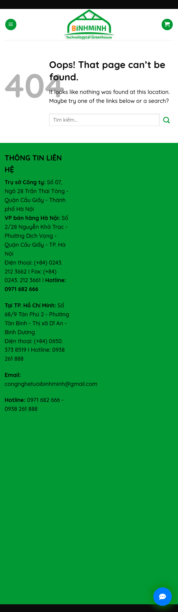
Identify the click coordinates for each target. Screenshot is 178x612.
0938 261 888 (21, 408)
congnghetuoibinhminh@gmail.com (51, 383)
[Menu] (10, 24)
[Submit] (166, 120)
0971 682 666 (43, 399)
